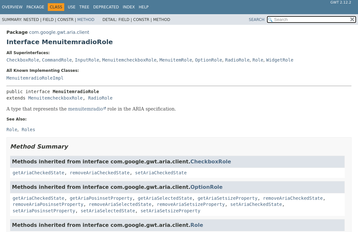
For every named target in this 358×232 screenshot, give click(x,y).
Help (144, 7)
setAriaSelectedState (108, 210)
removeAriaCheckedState (99, 172)
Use (72, 7)
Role (257, 60)
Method (86, 19)
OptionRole (208, 60)
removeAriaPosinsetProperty (48, 204)
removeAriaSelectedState (120, 204)
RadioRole (237, 60)
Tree (84, 7)
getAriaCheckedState (38, 172)
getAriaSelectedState (165, 198)
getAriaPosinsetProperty (101, 198)
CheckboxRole (22, 60)
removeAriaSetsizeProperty (191, 204)
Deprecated (106, 7)
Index (129, 7)
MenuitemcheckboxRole (129, 60)
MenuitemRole (175, 60)
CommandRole (57, 60)
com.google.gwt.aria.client (59, 32)
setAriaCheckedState (161, 172)
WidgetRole (279, 60)
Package (35, 7)
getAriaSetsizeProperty (227, 198)
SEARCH (257, 19)
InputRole (87, 60)
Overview (12, 7)
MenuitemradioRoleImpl (35, 78)
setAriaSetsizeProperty (170, 210)
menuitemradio (85, 108)
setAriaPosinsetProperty (44, 210)
